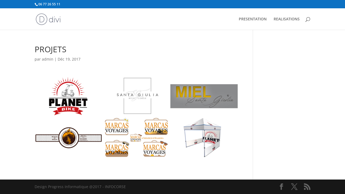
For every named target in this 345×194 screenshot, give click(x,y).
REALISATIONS (287, 19)
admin (47, 59)
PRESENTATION (253, 19)
